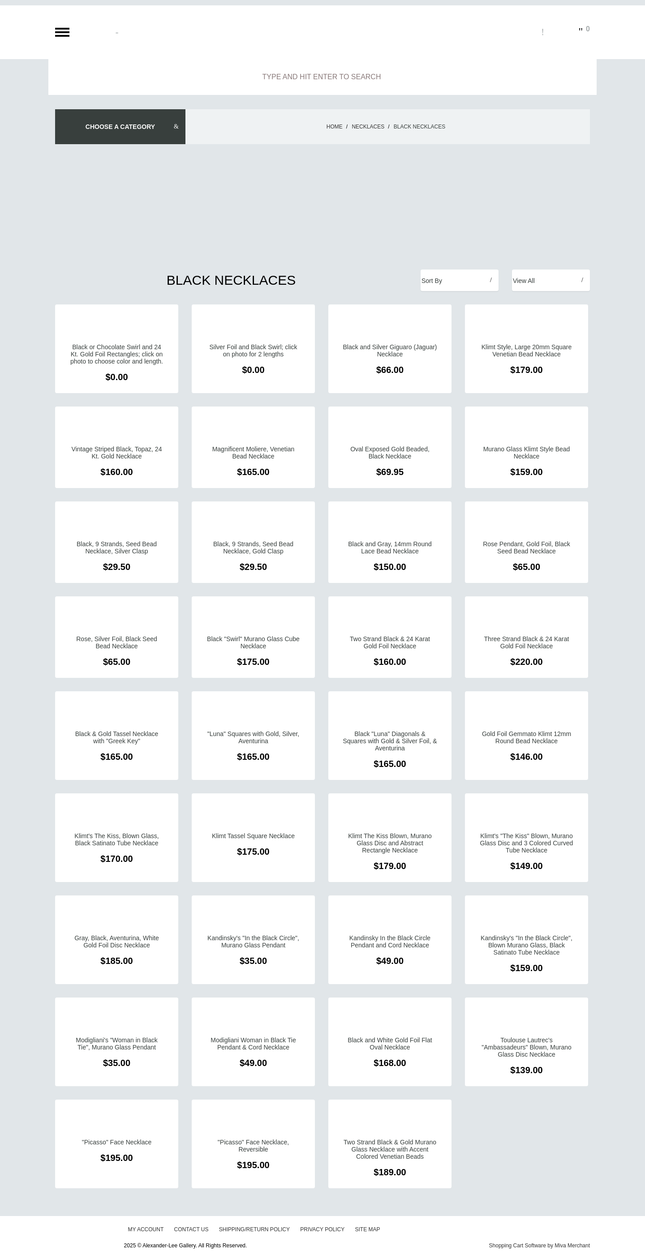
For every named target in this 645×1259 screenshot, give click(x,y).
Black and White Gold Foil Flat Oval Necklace (390, 1043)
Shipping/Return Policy (254, 1229)
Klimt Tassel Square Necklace (253, 835)
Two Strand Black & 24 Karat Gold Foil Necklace (390, 642)
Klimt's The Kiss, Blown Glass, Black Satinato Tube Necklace (116, 839)
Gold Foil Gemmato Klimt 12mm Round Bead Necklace (526, 737)
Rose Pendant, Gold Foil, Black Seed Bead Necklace (526, 547)
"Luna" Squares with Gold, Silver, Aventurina (253, 737)
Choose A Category (120, 126)
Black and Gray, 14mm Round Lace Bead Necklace (390, 547)
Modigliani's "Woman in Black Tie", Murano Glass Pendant (116, 1043)
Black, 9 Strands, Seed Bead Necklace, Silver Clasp (117, 547)
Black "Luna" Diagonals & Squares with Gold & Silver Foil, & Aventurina (390, 741)
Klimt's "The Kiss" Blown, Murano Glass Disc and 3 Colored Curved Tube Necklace (526, 843)
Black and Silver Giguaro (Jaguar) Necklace (390, 350)
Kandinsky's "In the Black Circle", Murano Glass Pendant (253, 941)
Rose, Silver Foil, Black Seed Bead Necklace (116, 642)
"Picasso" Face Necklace (116, 1142)
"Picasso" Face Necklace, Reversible (253, 1146)
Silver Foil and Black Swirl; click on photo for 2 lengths (253, 350)
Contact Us (191, 1229)
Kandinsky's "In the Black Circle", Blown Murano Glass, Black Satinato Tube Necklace (526, 945)
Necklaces (368, 127)
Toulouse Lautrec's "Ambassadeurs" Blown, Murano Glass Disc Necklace (527, 1047)
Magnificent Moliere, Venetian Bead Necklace (253, 452)
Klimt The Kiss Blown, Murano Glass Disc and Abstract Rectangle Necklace (389, 843)
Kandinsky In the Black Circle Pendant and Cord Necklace (389, 941)
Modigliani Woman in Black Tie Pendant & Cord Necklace (253, 1043)
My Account (145, 1229)
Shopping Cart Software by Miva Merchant (539, 1245)
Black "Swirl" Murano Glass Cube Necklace (253, 642)
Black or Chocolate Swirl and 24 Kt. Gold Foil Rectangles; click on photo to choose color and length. (116, 354)
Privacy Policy (322, 1229)
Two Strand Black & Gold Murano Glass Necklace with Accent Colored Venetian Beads (390, 1149)
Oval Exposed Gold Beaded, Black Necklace (390, 452)
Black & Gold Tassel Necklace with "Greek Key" (117, 737)
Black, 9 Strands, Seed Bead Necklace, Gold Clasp (253, 547)
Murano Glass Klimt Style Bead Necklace (526, 452)
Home (335, 127)
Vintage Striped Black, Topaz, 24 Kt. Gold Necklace (117, 452)
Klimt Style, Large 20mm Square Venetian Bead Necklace (527, 350)
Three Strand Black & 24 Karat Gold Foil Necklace (526, 642)
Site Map (367, 1229)
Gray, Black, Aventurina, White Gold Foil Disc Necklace (116, 941)
